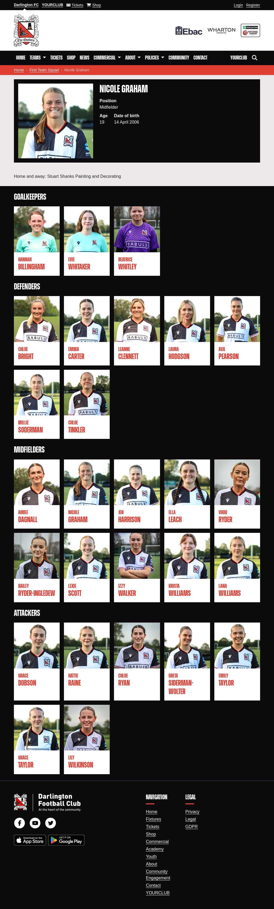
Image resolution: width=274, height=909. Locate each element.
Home (20, 58)
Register (253, 5)
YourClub (238, 58)
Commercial (157, 841)
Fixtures (153, 819)
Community (179, 58)
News (84, 58)
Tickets (56, 58)
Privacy (192, 811)
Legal (190, 819)
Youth (151, 856)
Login (238, 5)
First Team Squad (44, 70)
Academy (155, 849)
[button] (38, 58)
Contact (200, 58)
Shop (71, 58)
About (151, 864)
